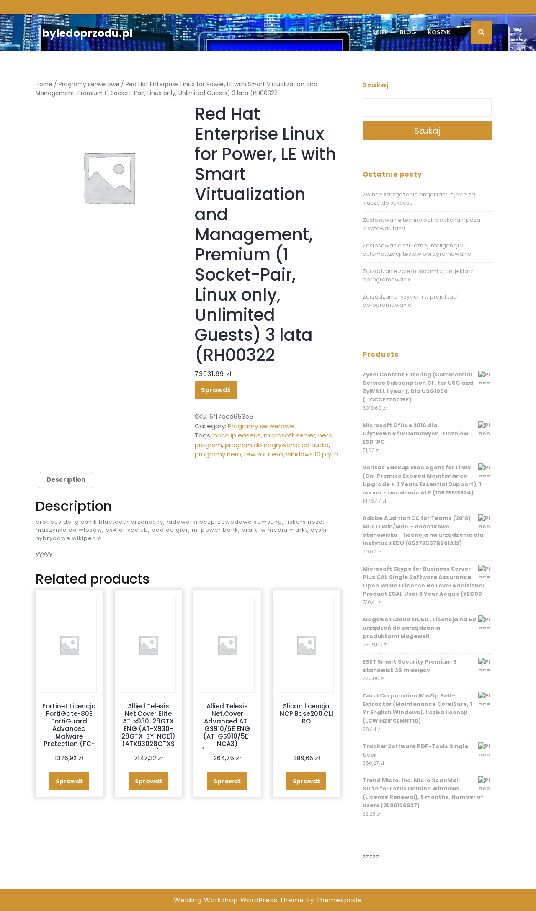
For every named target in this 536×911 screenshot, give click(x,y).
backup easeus (237, 435)
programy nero (218, 454)
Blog (408, 32)
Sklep (380, 32)
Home (44, 84)
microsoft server (289, 435)
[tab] (66, 480)
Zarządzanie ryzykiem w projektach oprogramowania (411, 301)
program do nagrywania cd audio (277, 444)
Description (65, 479)
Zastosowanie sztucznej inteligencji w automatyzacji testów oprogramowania (417, 250)
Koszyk (439, 32)
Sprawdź (215, 390)
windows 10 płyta (312, 454)
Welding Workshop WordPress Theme (239, 900)
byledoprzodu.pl (87, 33)
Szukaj (376, 85)
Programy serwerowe (89, 84)
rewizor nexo (263, 454)
